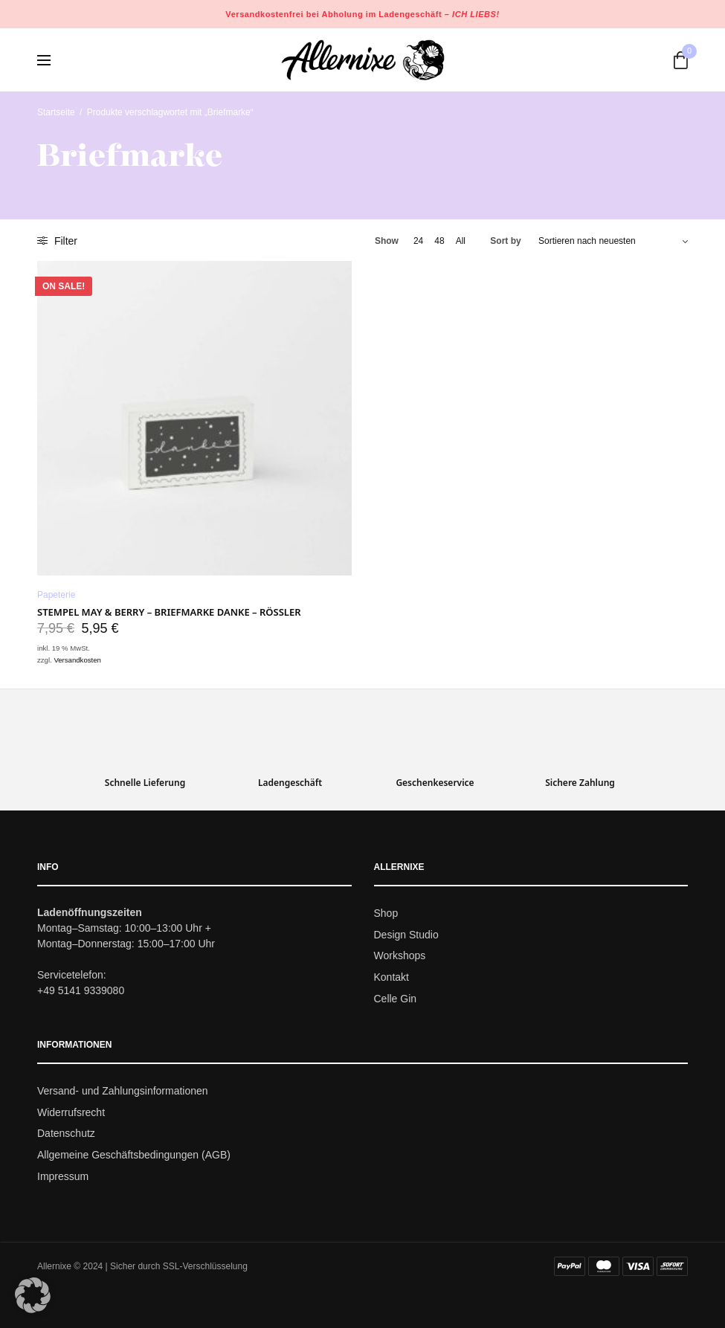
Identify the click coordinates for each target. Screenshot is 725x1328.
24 (418, 240)
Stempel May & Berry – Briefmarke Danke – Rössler (169, 612)
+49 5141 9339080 (80, 990)
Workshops (400, 956)
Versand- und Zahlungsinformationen (122, 1091)
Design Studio (406, 935)
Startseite (56, 112)
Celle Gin (395, 999)
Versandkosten (77, 660)
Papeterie (56, 595)
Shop (386, 913)
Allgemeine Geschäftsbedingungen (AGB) (134, 1155)
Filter (57, 241)
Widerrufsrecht (71, 1112)
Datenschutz (66, 1134)
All (460, 240)
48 (439, 240)
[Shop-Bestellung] (613, 241)
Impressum (62, 1176)
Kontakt (391, 978)
